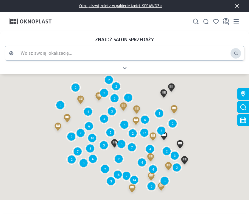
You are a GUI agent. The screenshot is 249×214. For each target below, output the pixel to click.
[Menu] (236, 21)
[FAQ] (226, 21)
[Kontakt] (206, 21)
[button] (134, 180)
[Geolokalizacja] (12, 53)
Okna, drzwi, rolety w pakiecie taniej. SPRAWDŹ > (120, 6)
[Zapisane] (216, 21)
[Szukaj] (195, 21)
